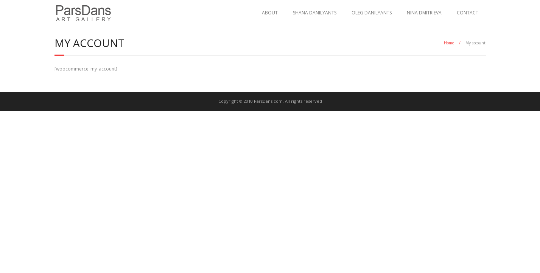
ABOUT (270, 12)
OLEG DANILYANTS (372, 12)
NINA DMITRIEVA (424, 12)
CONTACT (467, 12)
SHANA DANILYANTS (314, 12)
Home (449, 43)
